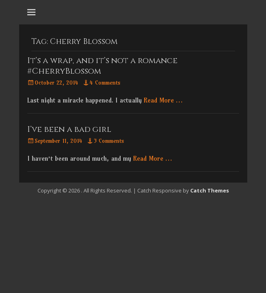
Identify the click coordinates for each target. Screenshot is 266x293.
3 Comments (109, 140)
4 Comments (105, 82)
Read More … (163, 100)
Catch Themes (209, 190)
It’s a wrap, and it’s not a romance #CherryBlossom (102, 66)
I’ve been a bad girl (69, 129)
